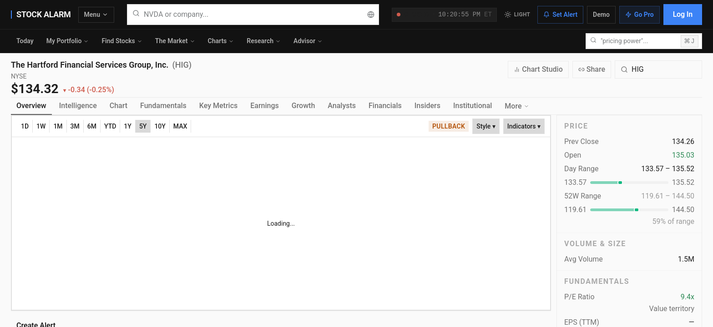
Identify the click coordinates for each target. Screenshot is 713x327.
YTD (110, 126)
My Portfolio (67, 41)
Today (25, 41)
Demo (601, 14)
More (517, 106)
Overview (31, 105)
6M (91, 126)
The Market (175, 41)
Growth (303, 105)
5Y (143, 126)
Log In (683, 14)
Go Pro (639, 14)
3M (75, 126)
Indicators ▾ (524, 126)
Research (264, 41)
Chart (118, 105)
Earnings (264, 105)
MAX (180, 126)
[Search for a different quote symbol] (658, 69)
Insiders (427, 105)
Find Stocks (121, 41)
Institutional (472, 105)
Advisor (308, 41)
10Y (159, 126)
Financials (385, 105)
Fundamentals (163, 105)
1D (25, 126)
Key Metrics (218, 105)
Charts (221, 41)
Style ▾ (486, 126)
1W (41, 126)
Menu (96, 14)
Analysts (342, 105)
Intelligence (78, 105)
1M (57, 126)
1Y (127, 126)
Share (591, 69)
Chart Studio (538, 69)
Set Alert (560, 14)
